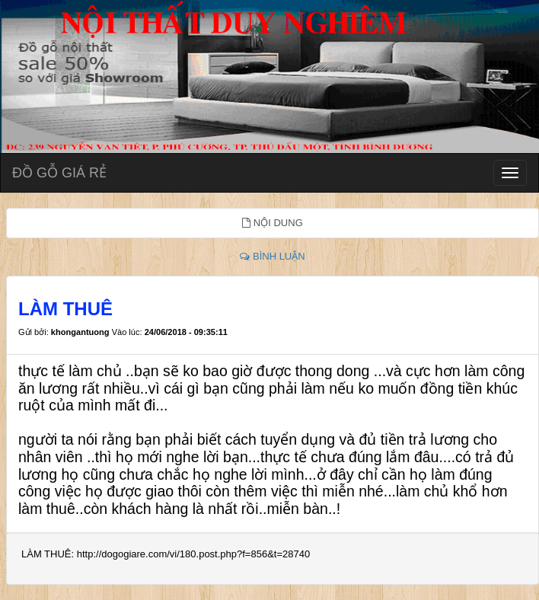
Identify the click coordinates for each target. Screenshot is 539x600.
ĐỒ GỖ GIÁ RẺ (59, 172)
